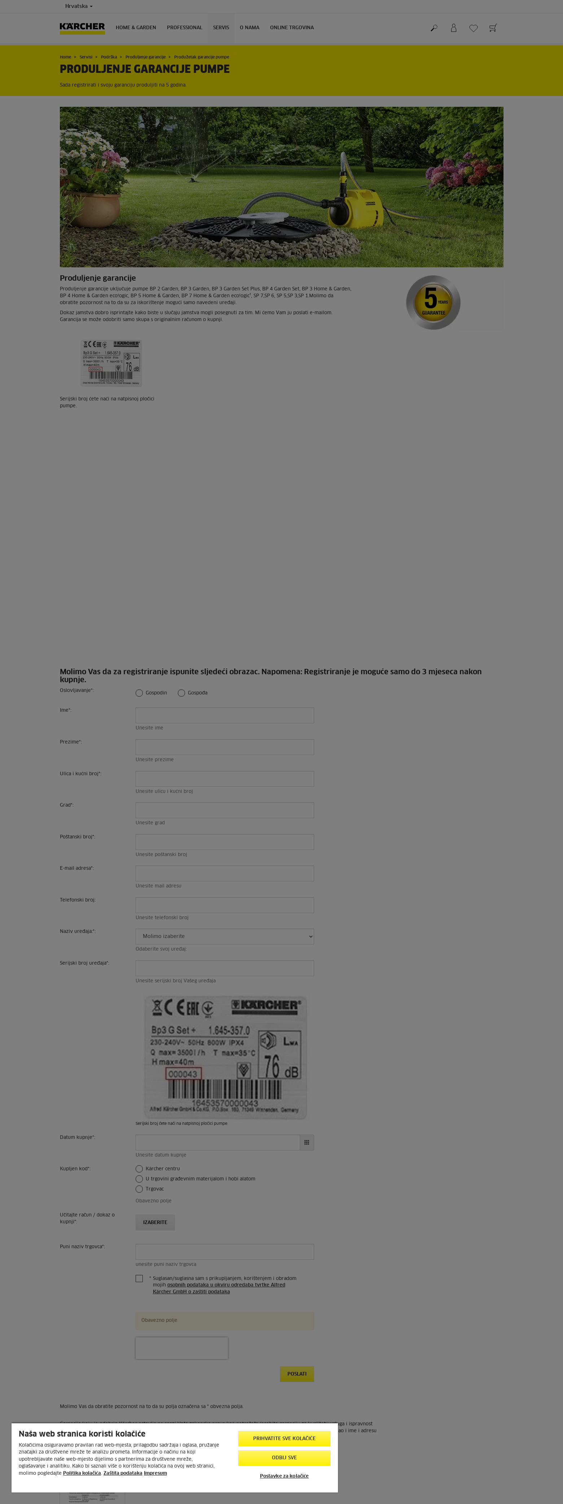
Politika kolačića (82, 1473)
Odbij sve (284, 1458)
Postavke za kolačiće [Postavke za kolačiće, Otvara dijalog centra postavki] (284, 1476)
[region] (175, 1457)
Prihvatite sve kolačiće (284, 1439)
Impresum (155, 1473)
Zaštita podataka (123, 1473)
